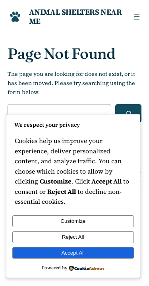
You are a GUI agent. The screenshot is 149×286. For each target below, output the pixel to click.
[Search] (128, 113)
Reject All (73, 237)
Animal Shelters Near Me (75, 16)
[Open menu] (136, 16)
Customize (72, 221)
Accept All (73, 253)
